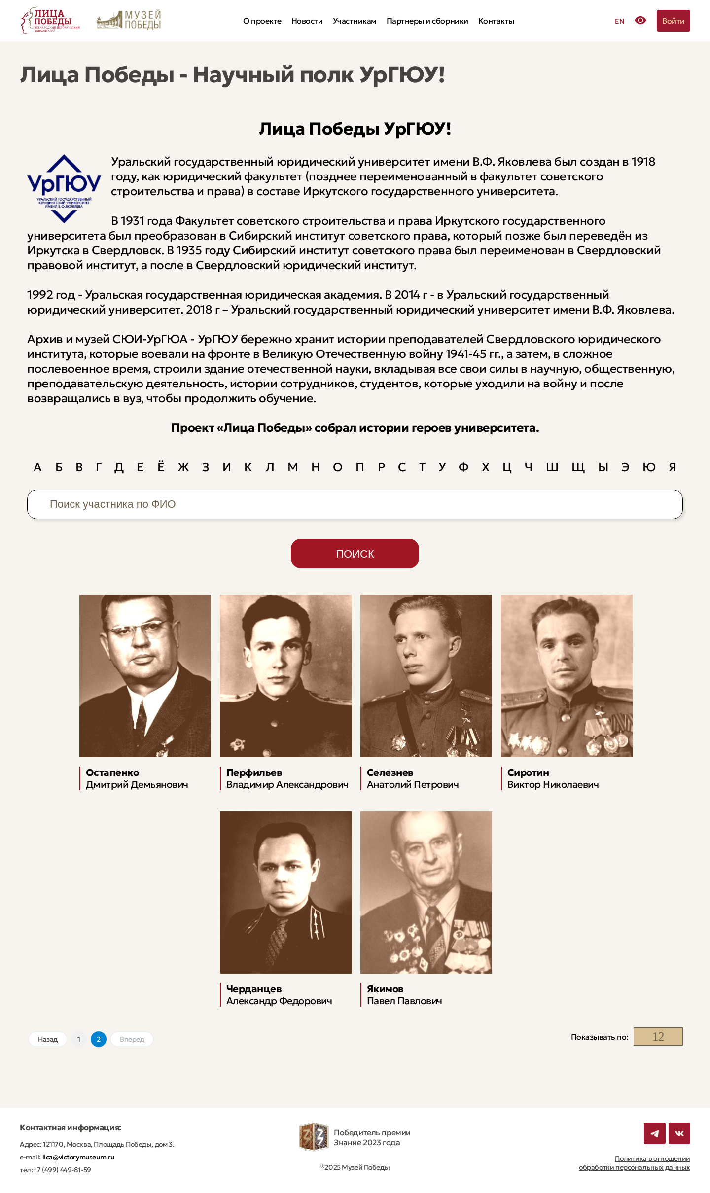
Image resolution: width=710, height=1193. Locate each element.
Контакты (496, 21)
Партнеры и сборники (427, 21)
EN (619, 21)
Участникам (355, 21)
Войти (673, 21)
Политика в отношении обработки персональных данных (634, 1163)
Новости (307, 21)
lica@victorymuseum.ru (77, 1157)
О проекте (262, 21)
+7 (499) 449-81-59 (62, 1169)
